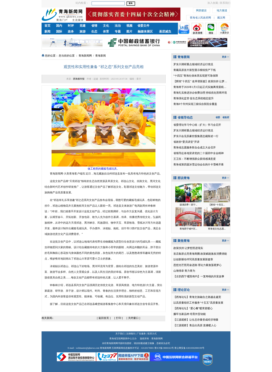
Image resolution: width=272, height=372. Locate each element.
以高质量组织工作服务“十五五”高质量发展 (198, 302)
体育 (106, 31)
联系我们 (225, 3)
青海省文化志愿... (217, 228)
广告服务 (141, 333)
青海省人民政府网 (200, 17)
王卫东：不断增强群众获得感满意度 (194, 158)
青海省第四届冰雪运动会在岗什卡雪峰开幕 (198, 164)
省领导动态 (183, 117)
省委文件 (143, 25)
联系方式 (152, 333)
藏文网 (221, 17)
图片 (129, 31)
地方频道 (222, 10)
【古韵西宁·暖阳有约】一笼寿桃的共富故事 (198, 276)
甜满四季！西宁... (188, 204)
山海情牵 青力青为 (184, 270)
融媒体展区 (145, 31)
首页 (47, 25)
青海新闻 (100, 55)
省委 (218, 117)
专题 (118, 31)
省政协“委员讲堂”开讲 (186, 141)
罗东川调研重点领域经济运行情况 (193, 64)
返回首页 (103, 318)
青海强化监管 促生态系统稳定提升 (193, 98)
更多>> (225, 57)
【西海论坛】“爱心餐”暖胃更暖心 (193, 308)
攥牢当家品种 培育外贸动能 (189, 314)
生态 (94, 31)
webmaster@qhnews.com (87, 348)
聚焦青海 (181, 240)
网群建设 (201, 10)
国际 (59, 31)
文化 (106, 25)
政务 (71, 31)
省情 (94, 25)
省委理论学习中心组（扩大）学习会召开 (197, 124)
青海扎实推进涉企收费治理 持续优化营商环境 (200, 92)
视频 (129, 25)
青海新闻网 (85, 55)
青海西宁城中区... (188, 228)
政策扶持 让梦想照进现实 (188, 248)
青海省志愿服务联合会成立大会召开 (194, 147)
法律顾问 (130, 333)
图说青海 (181, 178)
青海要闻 (181, 57)
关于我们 (119, 333)
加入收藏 (212, 3)
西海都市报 (78, 79)
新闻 (47, 31)
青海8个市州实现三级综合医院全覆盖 (195, 104)
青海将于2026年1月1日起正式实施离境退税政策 (201, 87)
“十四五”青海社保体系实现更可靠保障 (195, 75)
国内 (59, 25)
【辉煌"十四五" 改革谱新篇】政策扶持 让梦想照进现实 (205, 81)
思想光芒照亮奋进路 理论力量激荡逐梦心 (197, 265)
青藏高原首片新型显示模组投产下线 (194, 70)
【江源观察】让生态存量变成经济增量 (195, 319)
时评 (71, 25)
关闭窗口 (133, 318)
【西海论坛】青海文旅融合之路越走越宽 (197, 297)
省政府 (225, 117)
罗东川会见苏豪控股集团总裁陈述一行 (195, 136)
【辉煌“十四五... (217, 204)
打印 (118, 318)
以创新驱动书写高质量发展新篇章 (193, 259)
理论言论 (181, 289)
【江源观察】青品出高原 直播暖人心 (194, 325)
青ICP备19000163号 (164, 348)
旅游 (83, 31)
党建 (83, 25)
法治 (118, 25)
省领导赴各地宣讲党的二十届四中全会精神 (198, 153)
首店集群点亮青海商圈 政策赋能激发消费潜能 (200, 253)
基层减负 (165, 31)
